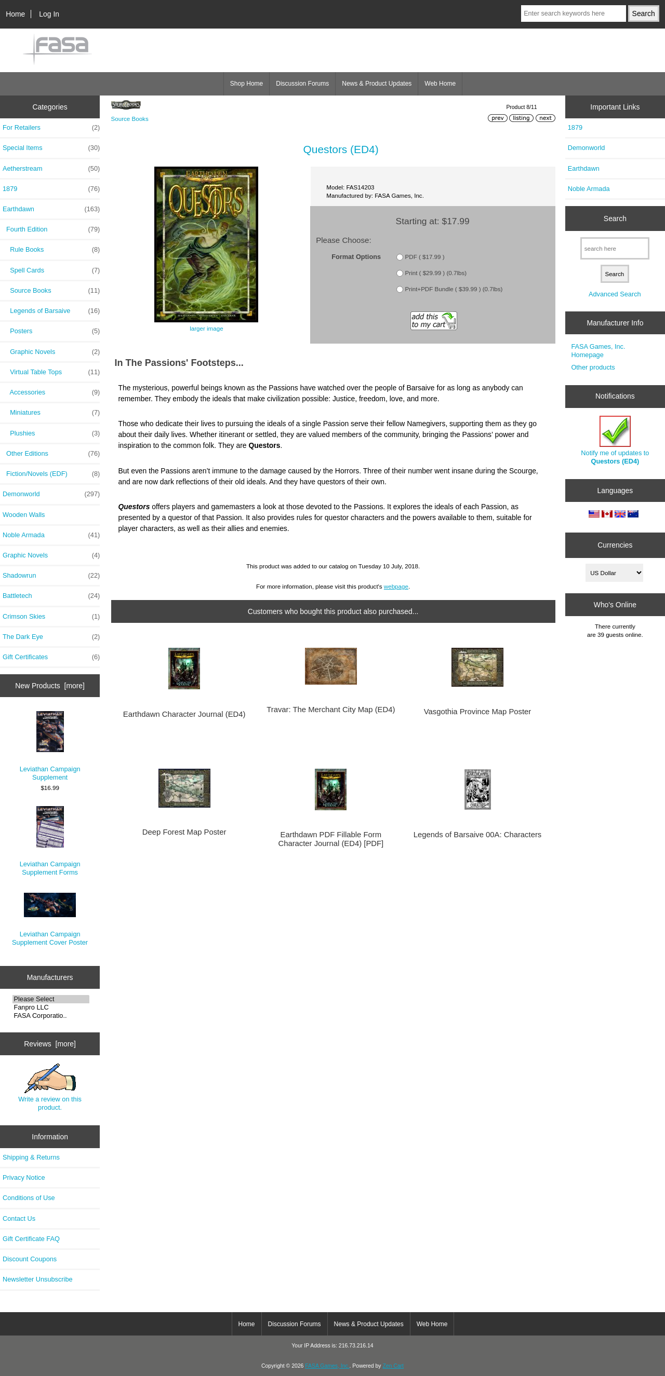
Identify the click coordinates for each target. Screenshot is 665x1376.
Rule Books (51, 250)
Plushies (51, 433)
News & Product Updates (376, 83)
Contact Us (19, 1218)
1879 (51, 189)
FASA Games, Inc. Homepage (598, 351)
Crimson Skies (51, 616)
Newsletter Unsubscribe (38, 1279)
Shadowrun (51, 575)
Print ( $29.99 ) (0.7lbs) (436, 272)
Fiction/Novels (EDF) (51, 474)
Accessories (51, 392)
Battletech (51, 596)
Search (615, 218)
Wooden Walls (24, 515)
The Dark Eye (51, 637)
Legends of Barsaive (51, 311)
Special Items (51, 148)
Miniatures (51, 412)
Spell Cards (51, 270)
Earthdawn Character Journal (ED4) (184, 714)
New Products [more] (50, 686)
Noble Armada (51, 535)
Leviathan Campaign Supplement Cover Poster (50, 919)
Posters (51, 331)
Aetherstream (51, 169)
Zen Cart (393, 1366)
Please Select (50, 999)
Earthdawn (584, 168)
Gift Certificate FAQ (31, 1239)
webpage (396, 586)
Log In (49, 14)
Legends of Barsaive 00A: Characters (477, 834)
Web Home (440, 83)
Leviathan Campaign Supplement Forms (50, 841)
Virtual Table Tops (51, 372)
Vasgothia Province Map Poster (477, 711)
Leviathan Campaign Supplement (50, 746)
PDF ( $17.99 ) (425, 256)
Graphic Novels (51, 352)
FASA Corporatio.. (50, 1016)
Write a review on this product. (50, 1087)
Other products (593, 367)
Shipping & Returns (31, 1157)
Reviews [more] (50, 1044)
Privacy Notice (24, 1177)
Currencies (614, 545)
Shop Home (246, 83)
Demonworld (51, 494)
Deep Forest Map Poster (184, 832)
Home (15, 14)
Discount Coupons (30, 1259)
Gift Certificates (51, 657)
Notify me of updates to (615, 440)
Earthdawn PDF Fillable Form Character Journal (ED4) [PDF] (330, 838)
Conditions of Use (29, 1198)
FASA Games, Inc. (327, 1366)
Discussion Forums (302, 83)
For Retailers (51, 128)
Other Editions (51, 453)
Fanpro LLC (50, 1007)
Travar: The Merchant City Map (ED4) (331, 709)
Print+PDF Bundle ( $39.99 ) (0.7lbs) (454, 288)
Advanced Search (615, 294)
